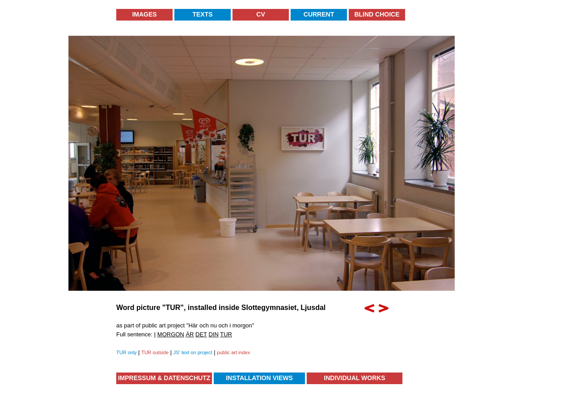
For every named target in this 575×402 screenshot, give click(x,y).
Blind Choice (376, 14)
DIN (213, 334)
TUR (226, 334)
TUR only (127, 352)
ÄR (190, 334)
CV (260, 14)
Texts (202, 14)
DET (201, 334)
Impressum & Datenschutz (164, 377)
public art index (233, 352)
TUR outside (155, 352)
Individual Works (354, 377)
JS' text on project (192, 352)
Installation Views (259, 377)
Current (319, 14)
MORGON (170, 334)
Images (144, 14)
